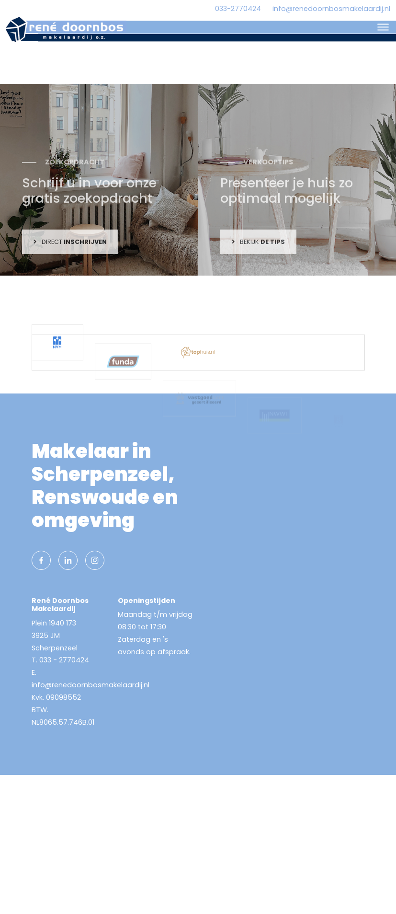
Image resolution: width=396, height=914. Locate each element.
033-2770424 (238, 8)
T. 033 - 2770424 (60, 660)
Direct (70, 278)
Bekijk (258, 278)
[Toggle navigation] (383, 27)
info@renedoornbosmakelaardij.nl (331, 8)
